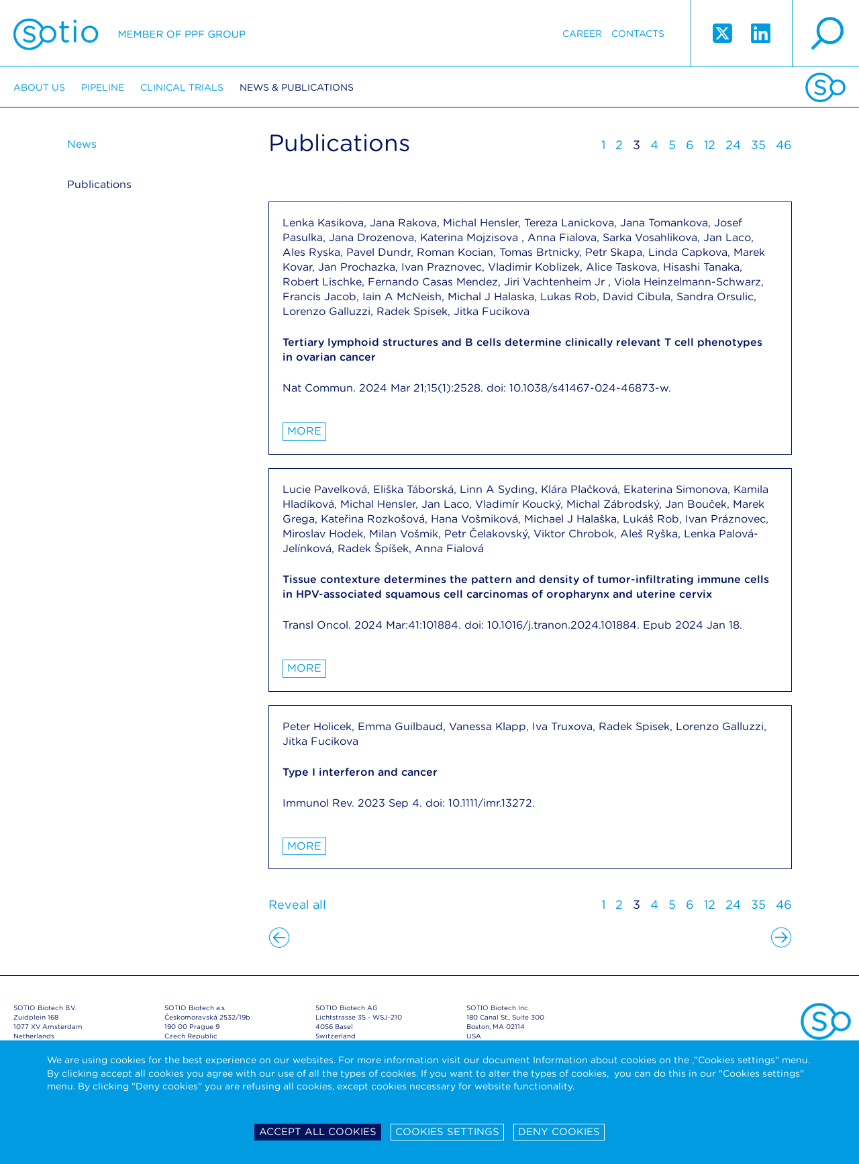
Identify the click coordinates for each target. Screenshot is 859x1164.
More (304, 430)
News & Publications (297, 87)
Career (582, 33)
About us (39, 87)
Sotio (129, 33)
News (82, 144)
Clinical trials (181, 87)
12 (709, 145)
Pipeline (102, 87)
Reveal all (297, 904)
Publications (99, 184)
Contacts (637, 33)
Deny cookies (559, 1132)
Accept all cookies (317, 1132)
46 (784, 145)
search (825, 33)
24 (733, 145)
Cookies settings (447, 1132)
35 (758, 145)
